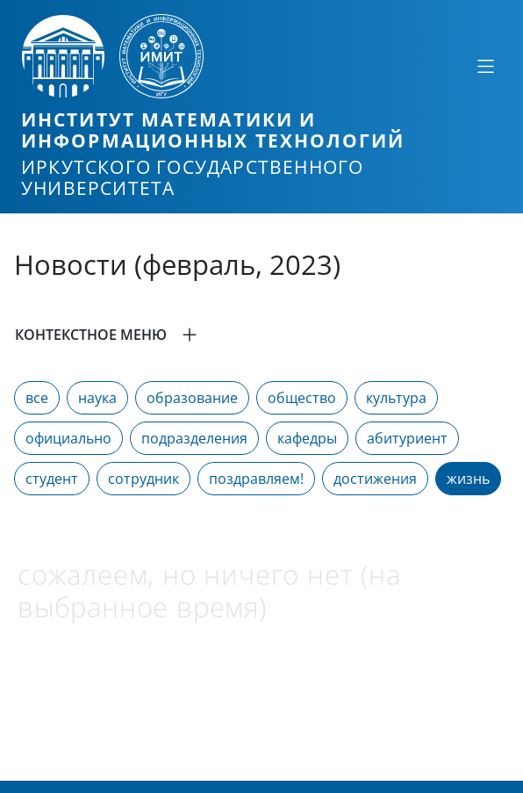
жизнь (468, 478)
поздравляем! (256, 478)
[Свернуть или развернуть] (485, 66)
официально (68, 438)
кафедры (307, 438)
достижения (375, 478)
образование (192, 397)
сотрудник (143, 478)
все (36, 397)
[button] (261, 334)
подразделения (194, 438)
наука (97, 397)
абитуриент (407, 438)
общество (302, 397)
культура (396, 397)
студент (51, 478)
